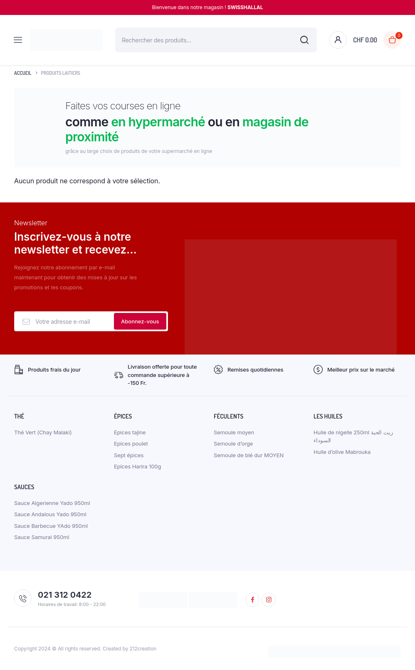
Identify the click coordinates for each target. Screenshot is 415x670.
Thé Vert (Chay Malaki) (43, 432)
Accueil (23, 73)
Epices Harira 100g (137, 466)
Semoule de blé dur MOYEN (249, 455)
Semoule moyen (234, 432)
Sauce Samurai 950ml (41, 537)
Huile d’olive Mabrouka (342, 451)
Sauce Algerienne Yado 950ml (52, 503)
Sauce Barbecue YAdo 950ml (51, 525)
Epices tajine (130, 432)
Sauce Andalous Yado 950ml (50, 514)
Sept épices (128, 455)
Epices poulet (131, 443)
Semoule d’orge (233, 443)
